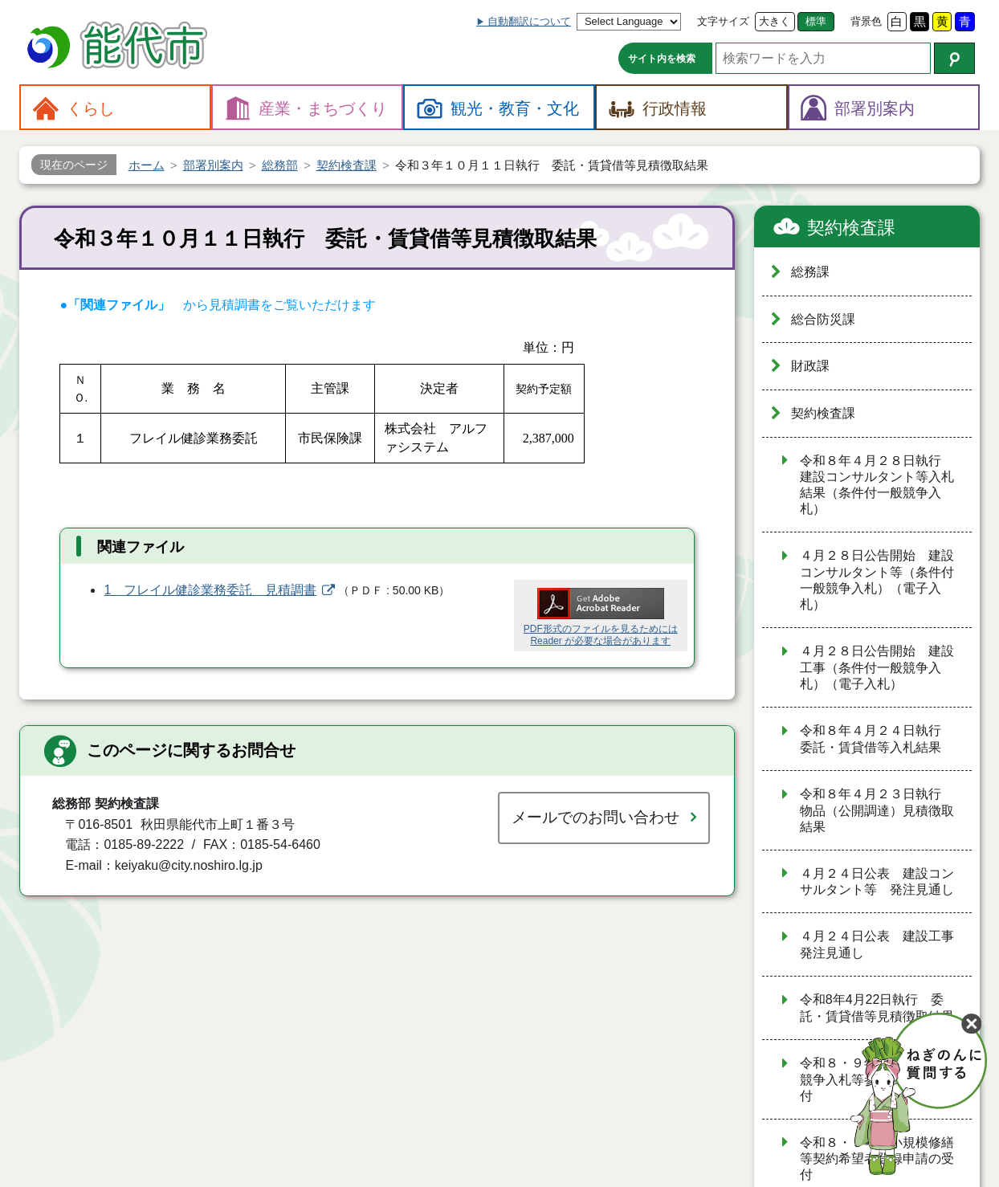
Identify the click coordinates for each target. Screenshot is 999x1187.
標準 (815, 21)
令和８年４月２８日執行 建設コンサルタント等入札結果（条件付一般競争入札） (877, 485)
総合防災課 (823, 319)
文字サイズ (723, 21)
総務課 (810, 272)
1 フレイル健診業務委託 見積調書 (210, 590)
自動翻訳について (529, 21)
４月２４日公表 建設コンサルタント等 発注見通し (877, 882)
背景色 (866, 21)
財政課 (810, 366)
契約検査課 (851, 228)
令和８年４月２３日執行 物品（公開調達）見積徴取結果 (877, 810)
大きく (774, 21)
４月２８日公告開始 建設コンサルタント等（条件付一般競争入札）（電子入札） (877, 580)
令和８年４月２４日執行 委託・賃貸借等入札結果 (877, 739)
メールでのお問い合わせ (595, 817)
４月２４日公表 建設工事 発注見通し (883, 944)
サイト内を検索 (661, 58)
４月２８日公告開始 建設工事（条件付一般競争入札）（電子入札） (877, 667)
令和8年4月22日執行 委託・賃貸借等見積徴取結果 (877, 1008)
